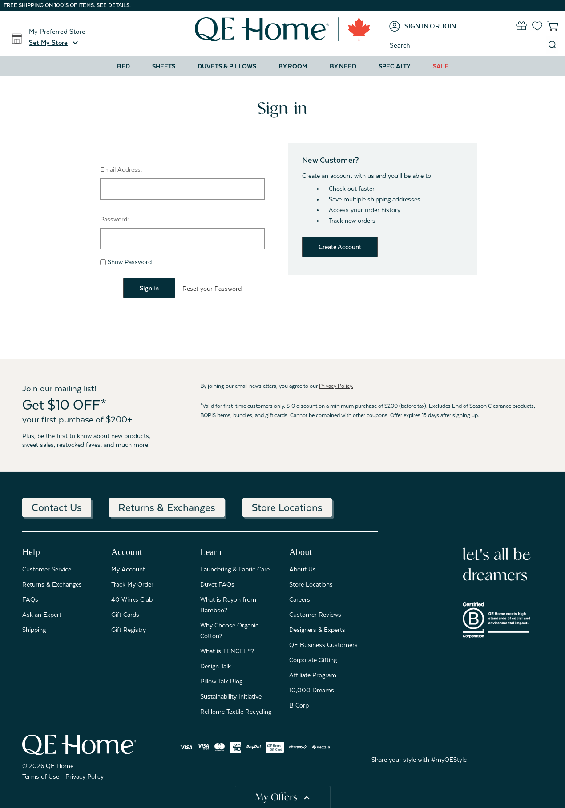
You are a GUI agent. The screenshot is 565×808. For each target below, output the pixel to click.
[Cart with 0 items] (552, 26)
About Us (302, 568)
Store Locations (287, 507)
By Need (343, 66)
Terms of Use (40, 776)
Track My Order (132, 583)
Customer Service (46, 568)
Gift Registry (128, 629)
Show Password (126, 261)
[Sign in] (408, 26)
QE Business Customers (323, 644)
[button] (55, 42)
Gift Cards (125, 614)
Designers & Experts (317, 629)
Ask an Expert (41, 614)
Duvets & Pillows (227, 66)
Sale (440, 66)
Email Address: (121, 169)
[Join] (448, 26)
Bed (123, 66)
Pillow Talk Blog (221, 680)
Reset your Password (212, 288)
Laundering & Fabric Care (235, 568)
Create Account (340, 246)
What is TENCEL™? (227, 650)
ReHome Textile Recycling (235, 711)
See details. (114, 5)
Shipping (34, 629)
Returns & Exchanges (166, 507)
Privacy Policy (84, 776)
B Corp (299, 704)
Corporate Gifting (313, 659)
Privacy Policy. (336, 385)
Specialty (395, 66)
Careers (299, 599)
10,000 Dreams (311, 689)
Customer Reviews (315, 614)
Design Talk (215, 665)
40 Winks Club (132, 599)
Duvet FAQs (217, 583)
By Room (292, 66)
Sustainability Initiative (231, 695)
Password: (114, 219)
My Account (128, 568)
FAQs (30, 599)
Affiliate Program (312, 674)
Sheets (163, 66)
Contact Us (57, 507)
